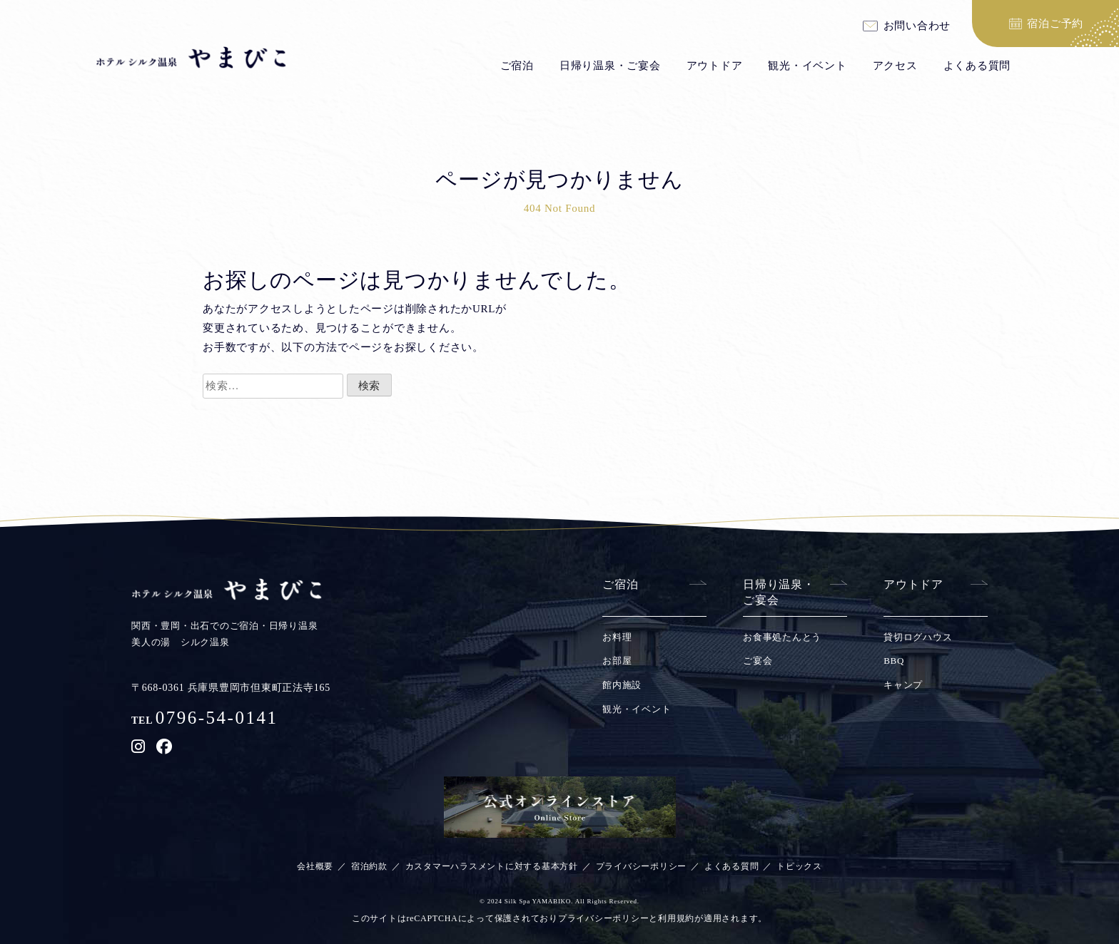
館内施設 (622, 684)
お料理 (617, 637)
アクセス (895, 65)
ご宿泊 (517, 65)
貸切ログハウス (917, 637)
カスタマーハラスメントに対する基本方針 (491, 866)
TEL (204, 720)
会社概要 (315, 866)
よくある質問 (977, 65)
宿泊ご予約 (1055, 23)
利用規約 (676, 918)
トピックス (799, 866)
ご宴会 (757, 660)
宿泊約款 (369, 866)
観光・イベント (807, 65)
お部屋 (617, 660)
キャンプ (903, 684)
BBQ (893, 660)
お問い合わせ (917, 26)
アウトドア (715, 65)
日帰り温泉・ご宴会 (610, 65)
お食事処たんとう (782, 637)
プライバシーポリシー (641, 866)
